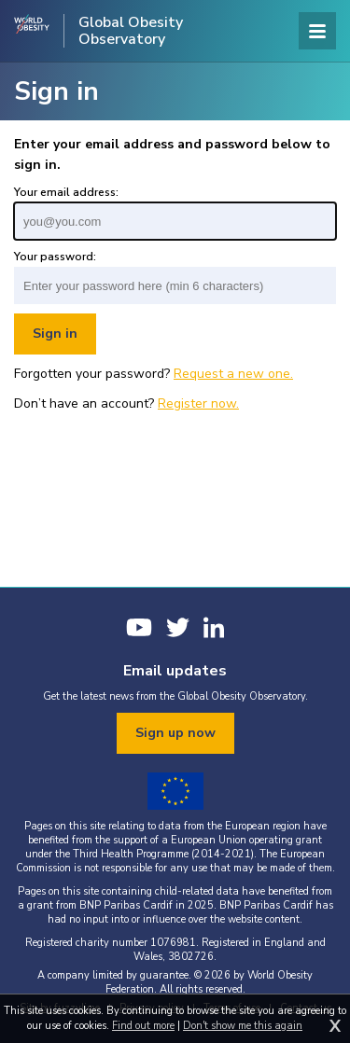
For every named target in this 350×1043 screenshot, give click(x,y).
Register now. (198, 403)
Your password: (55, 256)
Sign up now (175, 733)
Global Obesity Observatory (130, 31)
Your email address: (66, 192)
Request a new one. (233, 373)
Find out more (143, 1026)
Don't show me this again (242, 1026)
